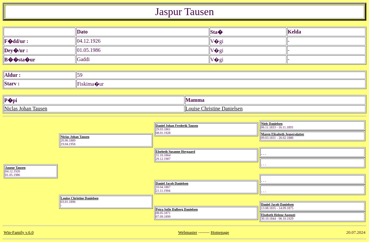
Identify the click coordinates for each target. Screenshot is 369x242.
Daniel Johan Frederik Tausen (177, 125)
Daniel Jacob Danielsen (172, 183)
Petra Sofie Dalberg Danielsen (177, 209)
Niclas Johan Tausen (25, 108)
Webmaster (187, 232)
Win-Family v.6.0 (18, 232)
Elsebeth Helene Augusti (278, 215)
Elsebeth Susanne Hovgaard (175, 151)
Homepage (220, 232)
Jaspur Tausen (15, 167)
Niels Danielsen (271, 123)
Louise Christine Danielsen (214, 108)
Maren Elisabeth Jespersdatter (282, 134)
